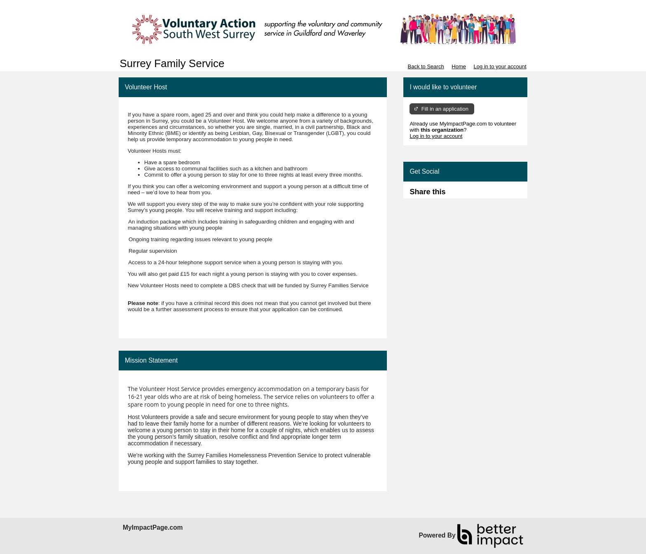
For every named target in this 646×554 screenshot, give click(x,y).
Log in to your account (500, 66)
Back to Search (425, 66)
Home (459, 66)
